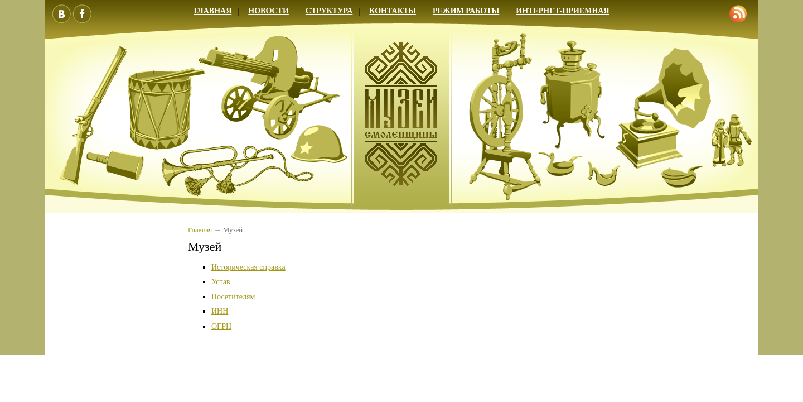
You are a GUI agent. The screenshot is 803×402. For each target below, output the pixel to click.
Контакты (392, 11)
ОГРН (221, 326)
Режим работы (466, 11)
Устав (220, 281)
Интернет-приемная (562, 11)
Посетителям (233, 297)
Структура (329, 11)
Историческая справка (248, 267)
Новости (268, 11)
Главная (212, 11)
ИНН (219, 311)
